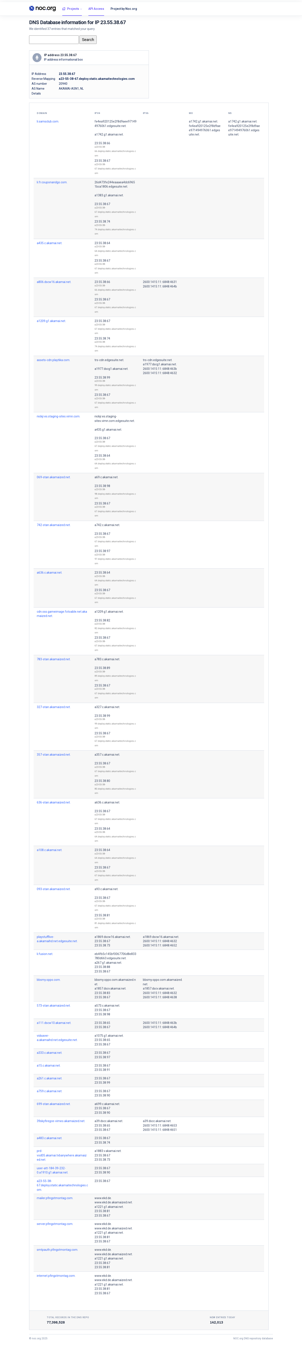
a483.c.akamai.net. (49, 1138)
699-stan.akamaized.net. (54, 1104)
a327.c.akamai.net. (107, 707)
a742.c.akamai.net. (107, 525)
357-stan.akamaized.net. (54, 754)
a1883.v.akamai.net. (108, 1151)
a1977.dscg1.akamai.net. (111, 368)
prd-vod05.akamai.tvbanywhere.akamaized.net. (62, 1155)
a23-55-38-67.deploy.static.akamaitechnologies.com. (62, 1185)
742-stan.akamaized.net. (54, 525)
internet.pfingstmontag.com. (56, 1275)
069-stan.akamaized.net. (54, 477)
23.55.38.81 (102, 915)
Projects (70, 9)
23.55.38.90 (102, 1095)
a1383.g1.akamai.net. (109, 195)
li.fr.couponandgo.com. (52, 182)
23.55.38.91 (102, 1069)
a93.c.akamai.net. (106, 889)
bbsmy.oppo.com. (49, 979)
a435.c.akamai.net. (49, 243)
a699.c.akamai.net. (107, 1104)
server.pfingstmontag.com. (55, 1224)
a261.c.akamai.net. (49, 1078)
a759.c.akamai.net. (49, 1091)
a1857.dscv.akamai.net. (110, 988)
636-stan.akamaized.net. (54, 802)
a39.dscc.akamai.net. (109, 1121)
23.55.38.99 (102, 377)
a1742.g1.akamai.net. (109, 134)
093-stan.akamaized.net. (54, 889)
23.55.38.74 (102, 221)
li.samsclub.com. (48, 121)
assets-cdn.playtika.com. (53, 360)
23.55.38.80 (102, 781)
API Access (96, 8)
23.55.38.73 (102, 945)
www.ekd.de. (103, 1198)
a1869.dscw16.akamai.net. (113, 937)
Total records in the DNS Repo (68, 1317)
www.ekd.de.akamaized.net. (114, 1202)
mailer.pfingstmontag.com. (55, 1198)
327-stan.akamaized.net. (54, 707)
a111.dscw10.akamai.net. (54, 1023)
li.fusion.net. (45, 954)
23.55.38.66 (102, 143)
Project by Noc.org (124, 8)
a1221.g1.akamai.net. (109, 1207)
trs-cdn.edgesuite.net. (109, 360)
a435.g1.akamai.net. (108, 429)
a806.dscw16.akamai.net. (54, 282)
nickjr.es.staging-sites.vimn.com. (58, 416)
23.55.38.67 (102, 160)
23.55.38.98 (102, 486)
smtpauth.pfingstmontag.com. (57, 1249)
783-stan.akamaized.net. (54, 659)
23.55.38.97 (102, 551)
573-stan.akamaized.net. (54, 1005)
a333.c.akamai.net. (49, 1052)
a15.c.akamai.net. (49, 1065)
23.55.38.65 (102, 1023)
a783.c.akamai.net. (107, 659)
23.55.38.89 (102, 668)
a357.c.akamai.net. (107, 754)
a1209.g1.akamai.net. (51, 321)
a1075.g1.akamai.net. (109, 1035)
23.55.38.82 (102, 620)
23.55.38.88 (102, 967)
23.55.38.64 (102, 243)
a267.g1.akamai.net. (108, 962)
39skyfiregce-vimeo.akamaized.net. (61, 1121)
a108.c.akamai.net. (49, 850)
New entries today (222, 1317)
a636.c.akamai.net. (49, 572)
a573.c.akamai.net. (107, 1005)
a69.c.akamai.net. (106, 477)
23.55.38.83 (102, 993)
